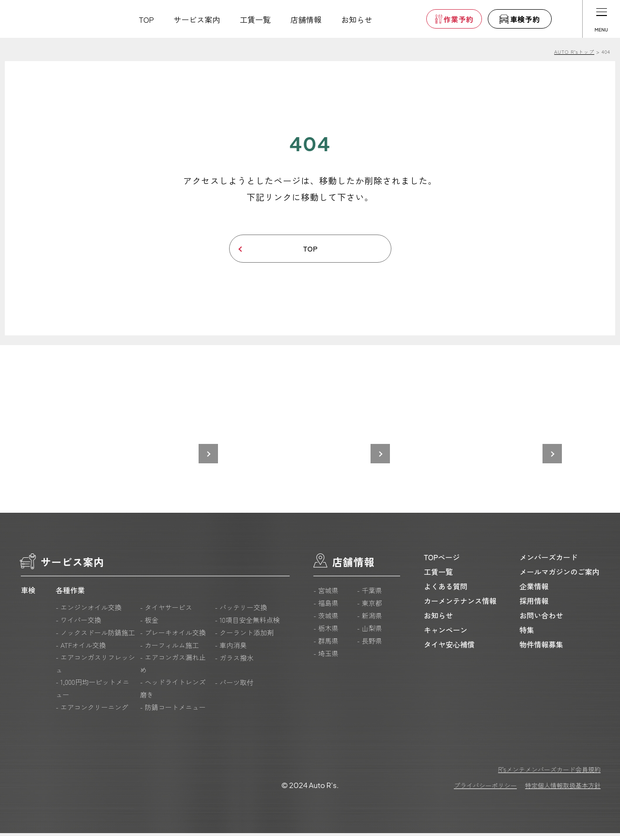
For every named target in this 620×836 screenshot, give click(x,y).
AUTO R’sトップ (574, 51)
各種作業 (70, 593)
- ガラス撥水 (234, 660)
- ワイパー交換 (78, 623)
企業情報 (534, 589)
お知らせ (356, 19)
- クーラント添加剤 (244, 635)
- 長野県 (369, 643)
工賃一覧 (255, 19)
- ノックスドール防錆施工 (95, 635)
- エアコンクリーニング (92, 710)
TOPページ (442, 560)
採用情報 (534, 604)
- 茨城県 (326, 618)
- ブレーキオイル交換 (173, 635)
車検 (28, 593)
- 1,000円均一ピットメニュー (92, 691)
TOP (146, 19)
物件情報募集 (541, 647)
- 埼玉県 (326, 656)
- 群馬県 (326, 643)
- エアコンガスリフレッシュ (95, 666)
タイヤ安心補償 (449, 647)
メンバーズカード (549, 560)
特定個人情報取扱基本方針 (563, 788)
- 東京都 (369, 606)
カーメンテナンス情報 (460, 604)
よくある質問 (445, 589)
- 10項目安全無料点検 (247, 623)
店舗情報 (306, 19)
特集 (527, 633)
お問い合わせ (541, 618)
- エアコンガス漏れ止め (173, 666)
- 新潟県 (369, 618)
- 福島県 (326, 606)
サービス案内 (196, 19)
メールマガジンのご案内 (560, 574)
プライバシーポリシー (485, 788)
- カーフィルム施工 (169, 648)
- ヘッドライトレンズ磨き (173, 691)
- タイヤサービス (166, 610)
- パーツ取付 (234, 685)
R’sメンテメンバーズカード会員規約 (549, 772)
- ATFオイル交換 (81, 648)
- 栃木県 (326, 631)
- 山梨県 (369, 631)
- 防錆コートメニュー (173, 710)
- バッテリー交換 (241, 610)
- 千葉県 (369, 593)
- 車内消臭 (231, 648)
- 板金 (149, 623)
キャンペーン (445, 633)
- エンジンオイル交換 (89, 610)
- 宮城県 (326, 593)
